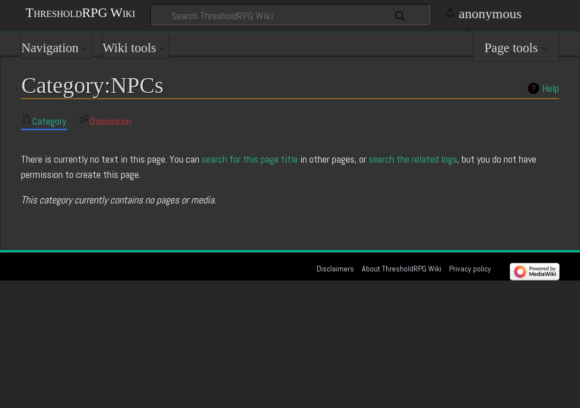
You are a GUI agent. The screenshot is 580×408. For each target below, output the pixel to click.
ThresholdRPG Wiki (80, 12)
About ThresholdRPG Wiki (401, 269)
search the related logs (413, 158)
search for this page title (250, 158)
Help (550, 88)
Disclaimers (335, 269)
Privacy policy (470, 269)
